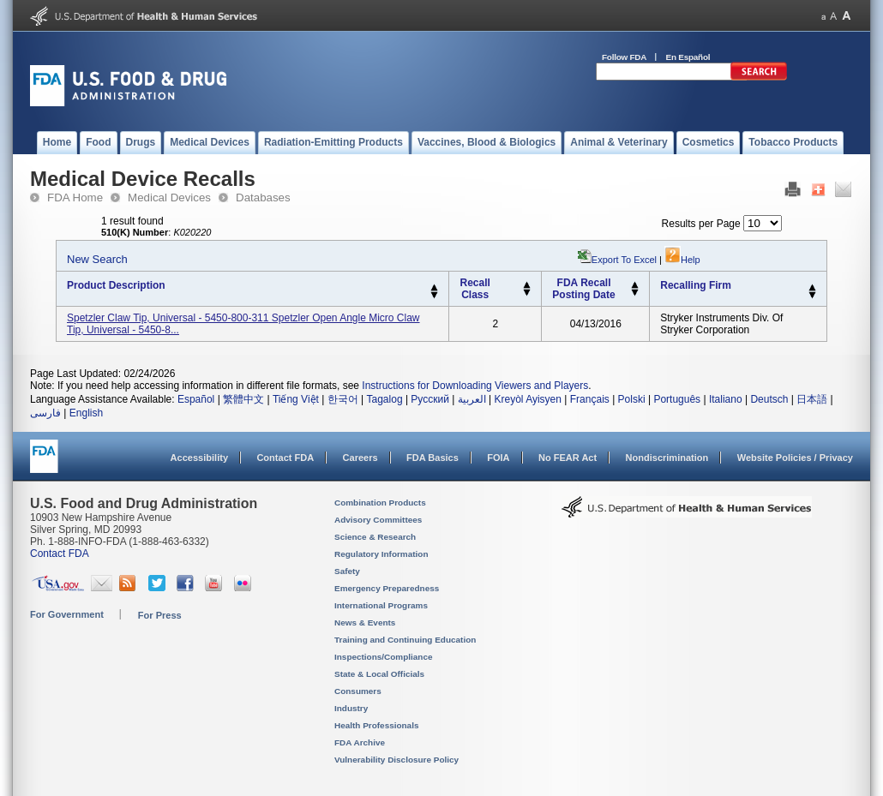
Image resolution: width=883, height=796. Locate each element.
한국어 (342, 399)
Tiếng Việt (296, 399)
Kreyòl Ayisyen (528, 399)
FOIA (498, 457)
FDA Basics (432, 457)
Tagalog (385, 399)
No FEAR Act (567, 457)
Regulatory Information (381, 554)
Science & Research (375, 537)
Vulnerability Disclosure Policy (396, 759)
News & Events (364, 622)
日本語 (811, 399)
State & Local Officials (379, 674)
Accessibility (199, 457)
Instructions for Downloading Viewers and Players (475, 386)
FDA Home (75, 197)
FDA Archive (359, 742)
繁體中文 (243, 399)
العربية (472, 399)
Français (590, 399)
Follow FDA (624, 57)
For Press (160, 615)
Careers (360, 457)
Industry (351, 708)
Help (682, 259)
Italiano (725, 399)
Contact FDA (285, 457)
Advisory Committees (378, 519)
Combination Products (380, 502)
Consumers (357, 691)
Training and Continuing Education (405, 639)
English (86, 413)
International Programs (381, 605)
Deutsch (769, 399)
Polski (632, 399)
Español (195, 399)
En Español (688, 57)
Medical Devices (169, 197)
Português (676, 399)
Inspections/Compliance (383, 656)
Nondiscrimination (667, 457)
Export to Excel (624, 259)
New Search (97, 259)
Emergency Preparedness (386, 588)
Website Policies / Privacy (795, 457)
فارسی (45, 413)
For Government (67, 614)
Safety (347, 571)
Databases (263, 197)
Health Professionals (376, 725)
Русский (430, 399)
